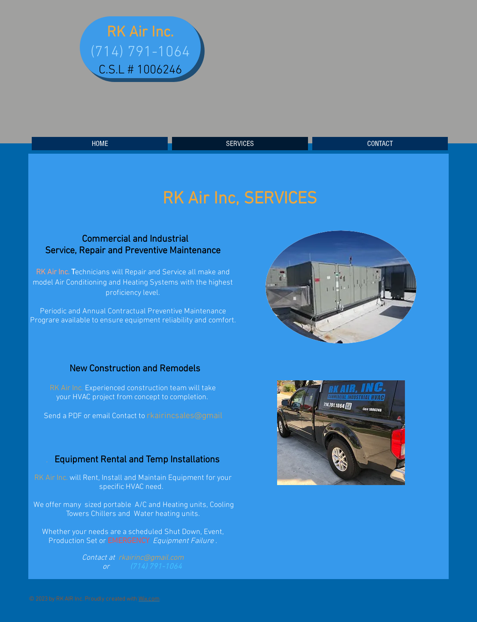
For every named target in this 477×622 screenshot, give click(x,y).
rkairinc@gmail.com (151, 557)
